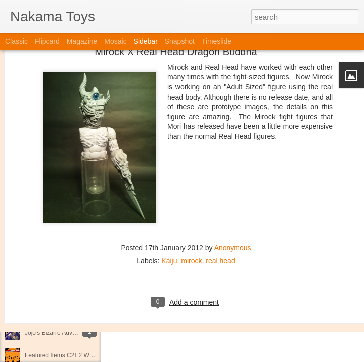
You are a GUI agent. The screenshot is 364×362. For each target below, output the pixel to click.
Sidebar (146, 41)
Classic (16, 41)
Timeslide (216, 41)
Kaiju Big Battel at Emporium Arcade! (74, 310)
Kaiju (169, 207)
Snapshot (180, 41)
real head (220, 207)
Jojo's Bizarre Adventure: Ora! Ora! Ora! (78, 332)
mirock (191, 207)
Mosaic (115, 41)
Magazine (82, 41)
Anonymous (232, 194)
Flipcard (47, 41)
